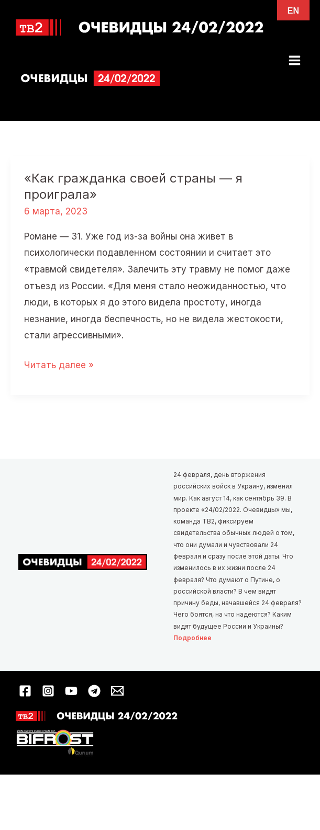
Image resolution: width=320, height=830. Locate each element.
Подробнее (192, 638)
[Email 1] (117, 690)
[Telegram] (94, 690)
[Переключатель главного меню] (295, 60)
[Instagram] (48, 690)
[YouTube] (71, 690)
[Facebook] (25, 690)
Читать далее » (59, 365)
